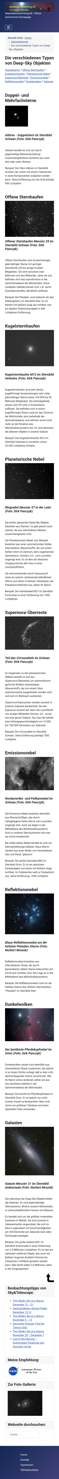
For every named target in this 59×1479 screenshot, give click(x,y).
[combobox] (23, 1434)
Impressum (26, 1464)
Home (23, 1454)
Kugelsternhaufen (15, 73)
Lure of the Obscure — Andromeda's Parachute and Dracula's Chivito (28, 1343)
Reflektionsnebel (14, 81)
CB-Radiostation (29, 1470)
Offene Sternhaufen (33, 70)
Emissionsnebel (39, 77)
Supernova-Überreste (16, 77)
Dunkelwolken (34, 81)
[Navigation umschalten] (8, 27)
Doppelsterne (12, 70)
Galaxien (48, 81)
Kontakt (24, 1459)
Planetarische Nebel (38, 73)
